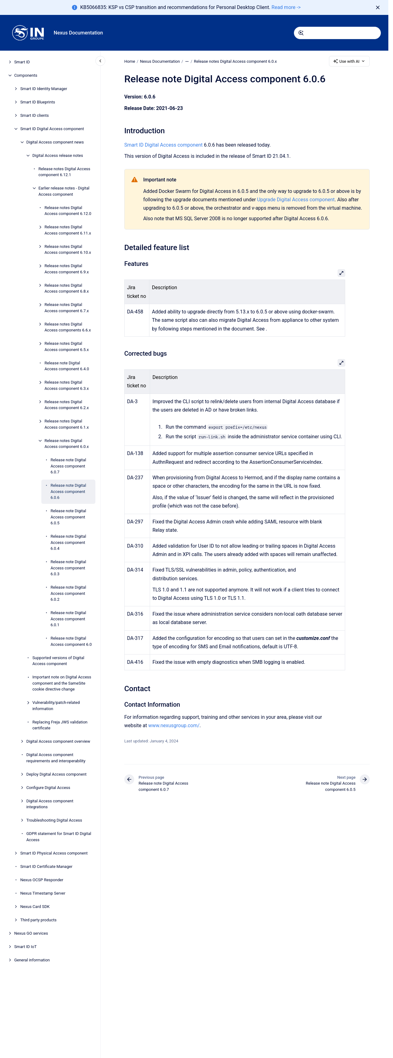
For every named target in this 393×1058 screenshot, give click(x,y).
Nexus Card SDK (35, 906)
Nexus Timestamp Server (42, 893)
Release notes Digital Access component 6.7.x (66, 307)
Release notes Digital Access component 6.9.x (66, 268)
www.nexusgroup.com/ (173, 725)
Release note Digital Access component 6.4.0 (66, 366)
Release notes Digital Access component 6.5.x (66, 346)
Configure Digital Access (48, 787)
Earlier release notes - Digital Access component (64, 191)
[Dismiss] (378, 7)
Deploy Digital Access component (56, 774)
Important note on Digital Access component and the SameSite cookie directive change (61, 683)
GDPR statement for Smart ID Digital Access (58, 836)
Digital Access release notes (57, 155)
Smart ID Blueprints (37, 102)
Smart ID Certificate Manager (46, 866)
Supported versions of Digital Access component (58, 660)
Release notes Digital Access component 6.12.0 (67, 210)
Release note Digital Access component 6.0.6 (68, 491)
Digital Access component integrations (49, 804)
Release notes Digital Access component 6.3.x (66, 385)
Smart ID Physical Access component (54, 853)
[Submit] (301, 33)
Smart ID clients (34, 115)
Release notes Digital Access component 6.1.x (66, 424)
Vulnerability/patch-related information (56, 705)
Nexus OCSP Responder (41, 880)
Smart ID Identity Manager (43, 88)
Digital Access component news (55, 142)
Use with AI (349, 61)
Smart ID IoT (25, 946)
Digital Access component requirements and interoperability (55, 757)
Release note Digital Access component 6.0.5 (68, 516)
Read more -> (286, 7)
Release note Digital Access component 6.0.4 (68, 542)
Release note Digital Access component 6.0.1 (68, 618)
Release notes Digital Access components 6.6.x (67, 327)
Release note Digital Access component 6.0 (71, 641)
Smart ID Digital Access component (52, 128)
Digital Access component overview (58, 741)
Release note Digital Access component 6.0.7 (68, 466)
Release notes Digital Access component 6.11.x (67, 230)
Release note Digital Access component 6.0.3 (68, 567)
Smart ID (22, 62)
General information (32, 960)
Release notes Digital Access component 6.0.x (66, 443)
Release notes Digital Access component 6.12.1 (64, 171)
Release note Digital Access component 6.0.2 (68, 593)
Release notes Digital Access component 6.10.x (67, 249)
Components (25, 75)
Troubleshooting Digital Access (54, 820)
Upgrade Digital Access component (296, 200)
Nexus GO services (31, 933)
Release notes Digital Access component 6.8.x (66, 288)
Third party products (38, 920)
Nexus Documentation (78, 33)
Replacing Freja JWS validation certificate (59, 725)
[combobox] (337, 33)
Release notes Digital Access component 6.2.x (66, 404)
